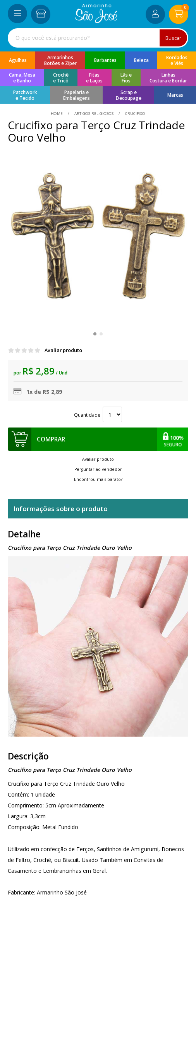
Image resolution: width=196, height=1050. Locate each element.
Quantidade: (98, 415)
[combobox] (98, 38)
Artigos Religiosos (94, 113)
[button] (94, 333)
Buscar (173, 37)
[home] (96, 21)
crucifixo (134, 113)
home (57, 113)
